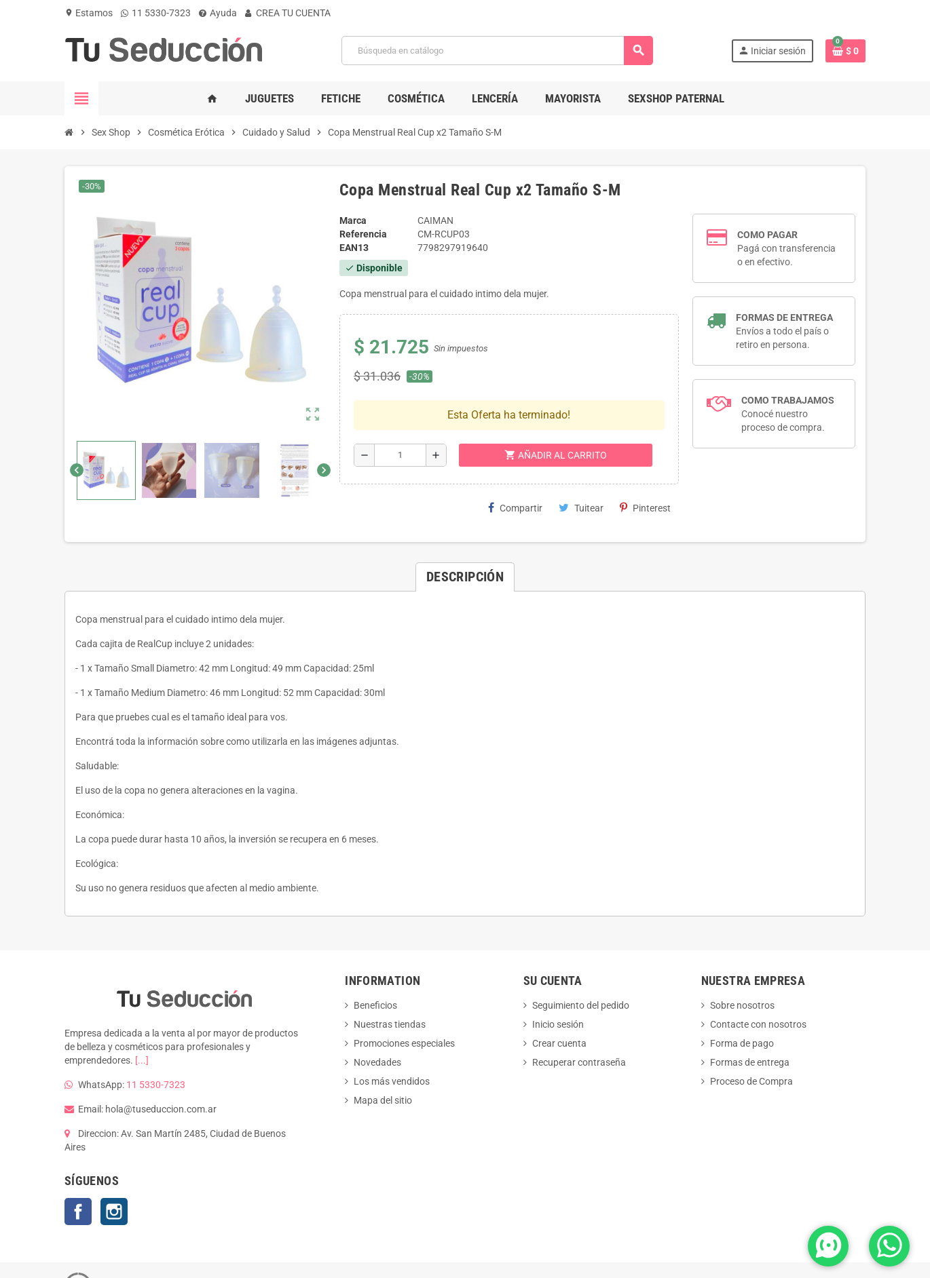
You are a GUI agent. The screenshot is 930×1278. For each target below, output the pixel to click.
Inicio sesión (558, 992)
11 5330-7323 (156, 12)
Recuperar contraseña (579, 1030)
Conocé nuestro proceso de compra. (787, 414)
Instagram (114, 1179)
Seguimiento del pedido (580, 973)
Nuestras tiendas (390, 992)
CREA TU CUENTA (288, 12)
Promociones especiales (404, 1011)
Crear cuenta (559, 1011)
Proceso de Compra (751, 1049)
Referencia (363, 234)
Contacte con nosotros (758, 992)
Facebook (78, 1179)
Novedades (377, 1030)
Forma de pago (742, 1011)
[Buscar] (497, 50)
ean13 (354, 247)
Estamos (88, 12)
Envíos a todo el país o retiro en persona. (784, 331)
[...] (142, 1028)
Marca (353, 220)
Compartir (515, 464)
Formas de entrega (749, 1030)
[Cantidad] (400, 412)
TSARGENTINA (327, 1253)
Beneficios (375, 973)
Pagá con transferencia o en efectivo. (786, 248)
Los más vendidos (392, 1049)
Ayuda (218, 12)
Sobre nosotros (742, 973)
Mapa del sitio (383, 1068)
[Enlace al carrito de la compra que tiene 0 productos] (845, 50)
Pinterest (645, 464)
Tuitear (581, 464)
